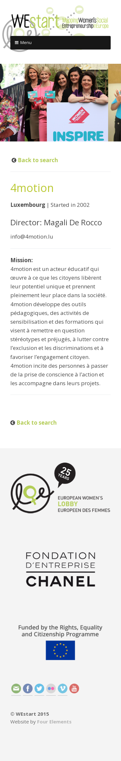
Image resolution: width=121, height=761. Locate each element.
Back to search (37, 160)
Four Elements (54, 721)
